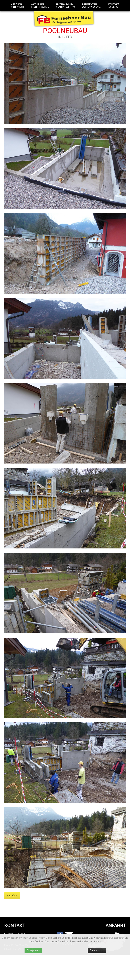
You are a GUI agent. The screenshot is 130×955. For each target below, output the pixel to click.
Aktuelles (40, 5)
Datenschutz (97, 950)
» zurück (12, 895)
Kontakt (113, 5)
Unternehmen (65, 5)
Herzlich (17, 5)
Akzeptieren (33, 950)
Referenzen (91, 5)
